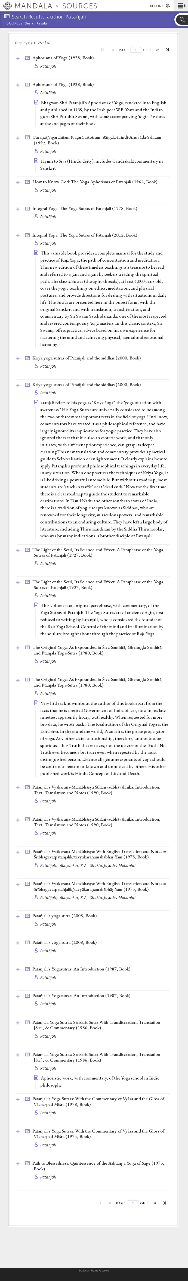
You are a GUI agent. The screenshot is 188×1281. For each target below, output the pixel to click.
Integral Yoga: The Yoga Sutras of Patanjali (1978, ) (84, 208)
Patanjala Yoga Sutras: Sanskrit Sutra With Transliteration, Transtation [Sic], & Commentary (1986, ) (96, 1025)
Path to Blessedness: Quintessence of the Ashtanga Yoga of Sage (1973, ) (98, 1166)
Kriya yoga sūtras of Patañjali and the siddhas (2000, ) (86, 358)
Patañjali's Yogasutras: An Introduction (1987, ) (81, 969)
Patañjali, (49, 865)
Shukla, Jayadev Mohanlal (112, 865)
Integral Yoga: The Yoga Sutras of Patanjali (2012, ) (84, 235)
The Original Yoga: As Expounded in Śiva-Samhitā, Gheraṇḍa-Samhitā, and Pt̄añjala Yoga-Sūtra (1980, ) (97, 650)
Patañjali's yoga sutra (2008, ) (64, 916)
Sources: (15, 24)
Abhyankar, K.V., (74, 865)
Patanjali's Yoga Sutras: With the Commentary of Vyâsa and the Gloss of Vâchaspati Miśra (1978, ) (98, 1101)
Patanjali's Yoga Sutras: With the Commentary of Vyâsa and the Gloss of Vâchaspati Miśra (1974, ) (98, 1134)
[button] (181, 5)
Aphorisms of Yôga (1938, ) (63, 58)
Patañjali (48, 66)
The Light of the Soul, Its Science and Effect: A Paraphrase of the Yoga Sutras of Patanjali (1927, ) (97, 552)
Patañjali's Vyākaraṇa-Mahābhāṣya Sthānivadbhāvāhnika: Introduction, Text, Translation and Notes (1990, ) (96, 790)
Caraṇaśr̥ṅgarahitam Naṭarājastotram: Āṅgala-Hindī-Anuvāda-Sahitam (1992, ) (96, 140)
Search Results (36, 23)
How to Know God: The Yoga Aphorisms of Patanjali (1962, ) (94, 182)
